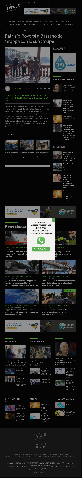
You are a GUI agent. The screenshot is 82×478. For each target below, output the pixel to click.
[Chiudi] (53, 220)
